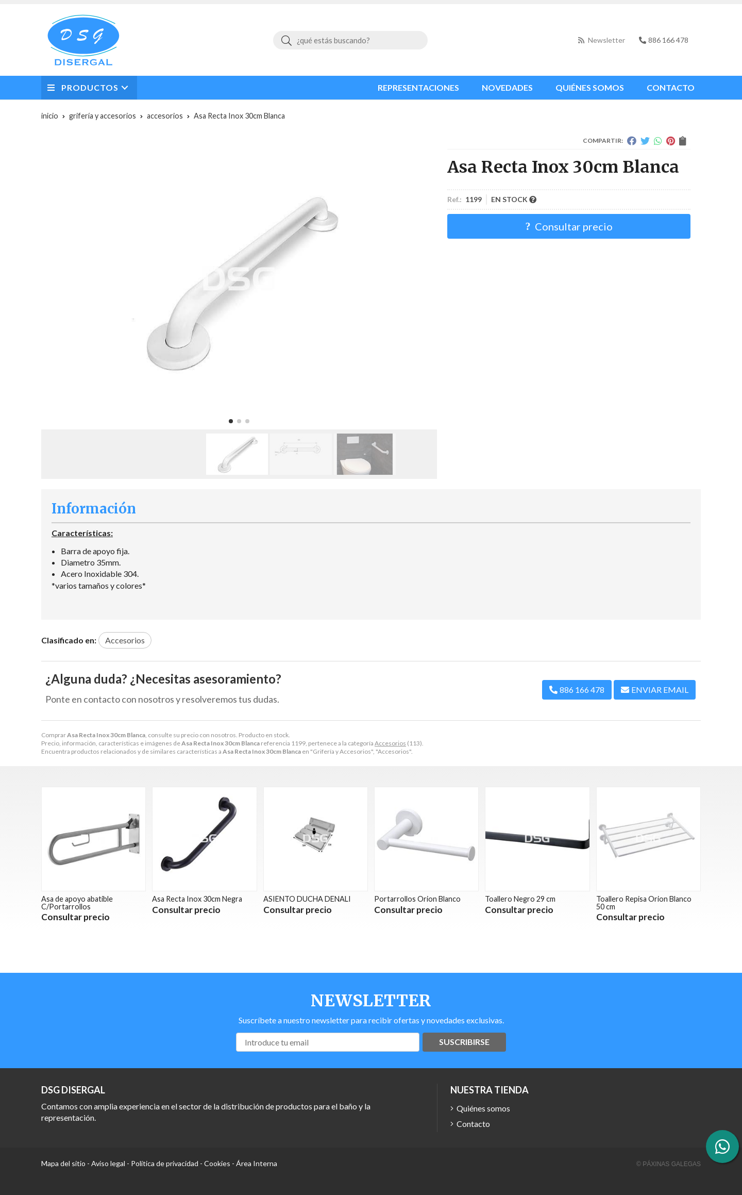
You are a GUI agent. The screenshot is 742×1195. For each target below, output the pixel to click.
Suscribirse (464, 1042)
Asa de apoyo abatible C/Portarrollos (77, 902)
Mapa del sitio (63, 1163)
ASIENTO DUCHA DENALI (307, 898)
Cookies (217, 1163)
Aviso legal (108, 1163)
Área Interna (256, 1163)
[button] (231, 421)
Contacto (473, 1123)
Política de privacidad (164, 1163)
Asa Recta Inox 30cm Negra (197, 898)
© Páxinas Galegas (668, 1164)
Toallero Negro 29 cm (520, 898)
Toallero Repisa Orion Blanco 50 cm (644, 902)
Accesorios (390, 743)
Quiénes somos (483, 1108)
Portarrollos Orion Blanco (417, 898)
